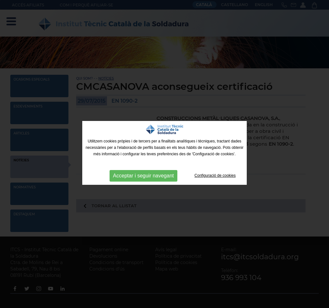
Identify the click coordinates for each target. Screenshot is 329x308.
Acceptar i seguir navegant (143, 175)
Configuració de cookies (215, 175)
